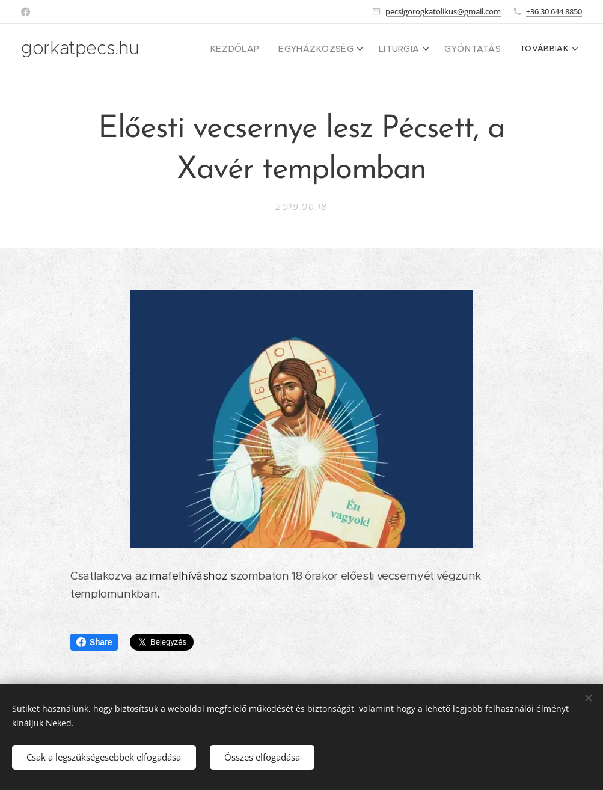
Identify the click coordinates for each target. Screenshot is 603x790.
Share (94, 642)
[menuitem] (213, 49)
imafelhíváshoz (188, 576)
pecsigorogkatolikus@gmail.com (443, 11)
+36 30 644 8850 (554, 11)
